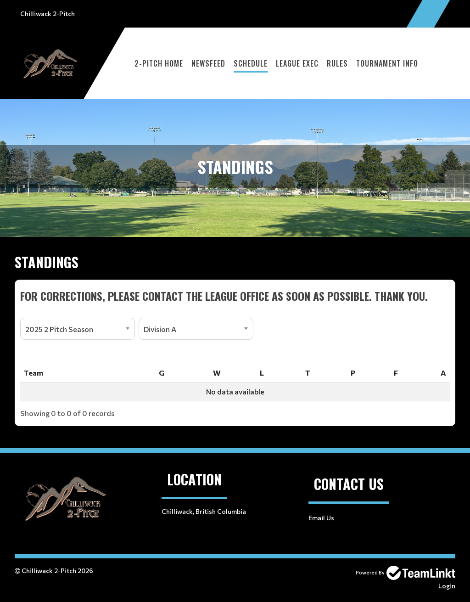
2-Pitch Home (158, 63)
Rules (337, 63)
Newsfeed (208, 63)
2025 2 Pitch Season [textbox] (59, 329)
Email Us (321, 518)
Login (446, 586)
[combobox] (77, 329)
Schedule (251, 63)
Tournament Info (387, 63)
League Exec (297, 63)
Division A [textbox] (160, 329)
